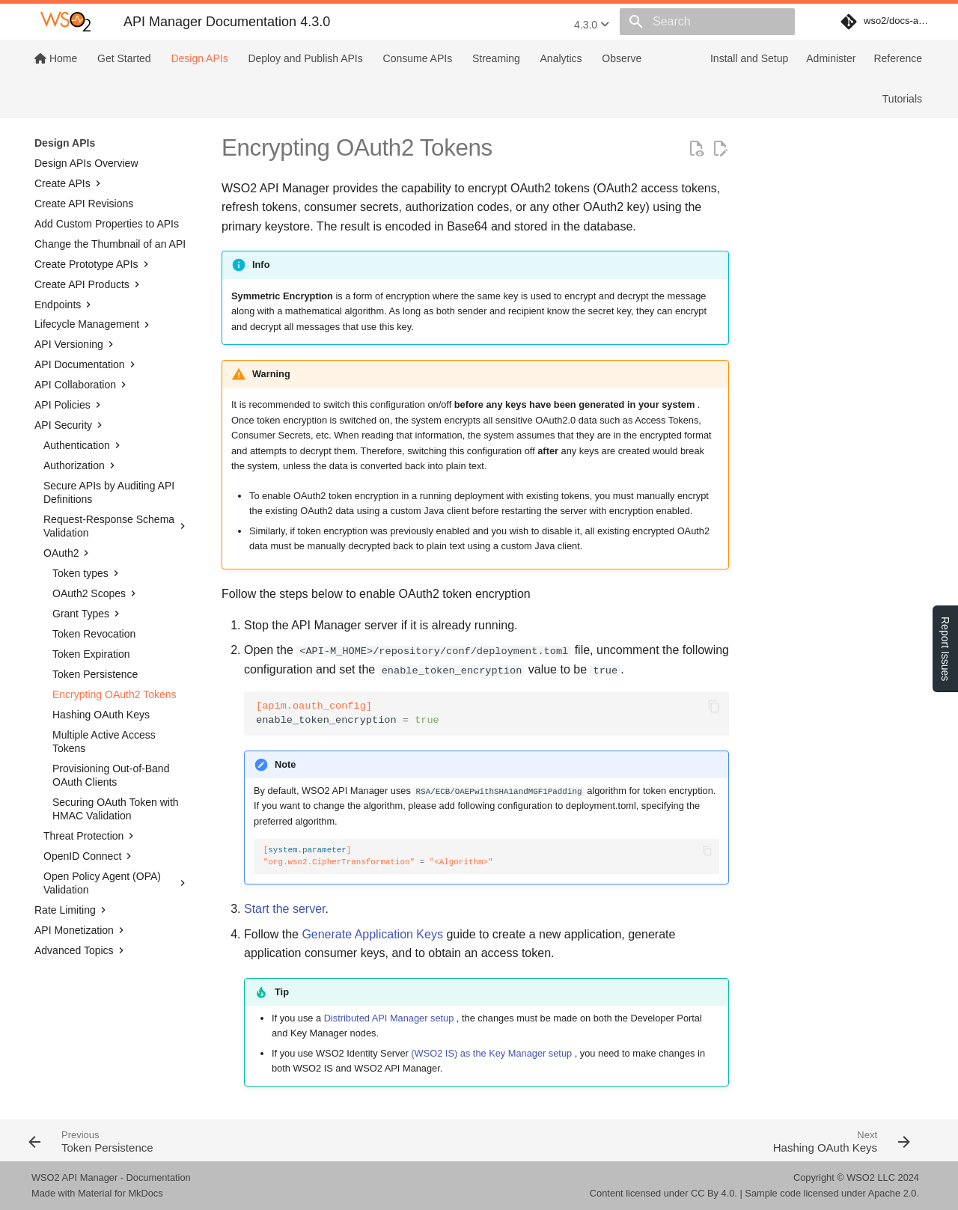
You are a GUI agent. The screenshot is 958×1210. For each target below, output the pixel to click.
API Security (70, 425)
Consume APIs (418, 58)
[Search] (707, 21)
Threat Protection (90, 836)
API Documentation (86, 364)
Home (55, 58)
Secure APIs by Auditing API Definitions (108, 492)
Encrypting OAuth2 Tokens (114, 694)
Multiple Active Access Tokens (104, 741)
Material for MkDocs (120, 1193)
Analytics (561, 58)
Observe (621, 58)
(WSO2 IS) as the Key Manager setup (491, 1053)
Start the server (285, 908)
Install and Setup (749, 58)
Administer (830, 58)
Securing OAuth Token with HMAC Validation (115, 809)
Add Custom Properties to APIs (106, 224)
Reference (897, 58)
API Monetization (80, 930)
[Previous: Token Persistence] (248, 1140)
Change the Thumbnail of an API (110, 244)
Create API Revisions (83, 204)
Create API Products (88, 284)
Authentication (83, 445)
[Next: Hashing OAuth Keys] (701, 1140)
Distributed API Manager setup (389, 1018)
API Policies (69, 405)
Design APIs (199, 58)
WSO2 (860, 1177)
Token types (87, 573)
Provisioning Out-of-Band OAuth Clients (110, 775)
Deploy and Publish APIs (305, 58)
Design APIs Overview (86, 163)
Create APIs (69, 183)
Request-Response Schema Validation (116, 526)
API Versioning (75, 344)
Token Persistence (95, 674)
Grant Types (87, 613)
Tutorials (902, 99)
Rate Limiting (71, 910)
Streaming (496, 58)
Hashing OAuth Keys (101, 715)
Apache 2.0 (892, 1193)
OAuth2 (67, 553)
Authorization (80, 465)
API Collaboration (81, 384)
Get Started (124, 58)
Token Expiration (91, 654)
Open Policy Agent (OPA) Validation (116, 883)
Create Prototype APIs (93, 264)
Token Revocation (93, 634)
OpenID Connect (89, 856)
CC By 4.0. (714, 1193)
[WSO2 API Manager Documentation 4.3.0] (65, 21)
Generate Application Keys (372, 934)
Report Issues (945, 649)
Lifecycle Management (93, 324)
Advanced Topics (80, 950)
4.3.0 (591, 25)
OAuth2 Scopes (95, 593)
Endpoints (64, 304)
